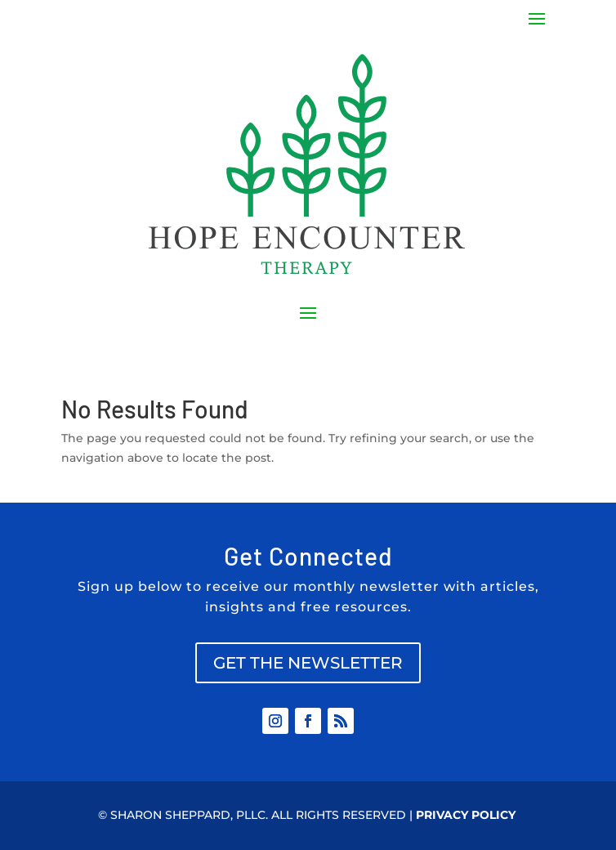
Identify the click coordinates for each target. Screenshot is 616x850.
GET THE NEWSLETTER (308, 663)
